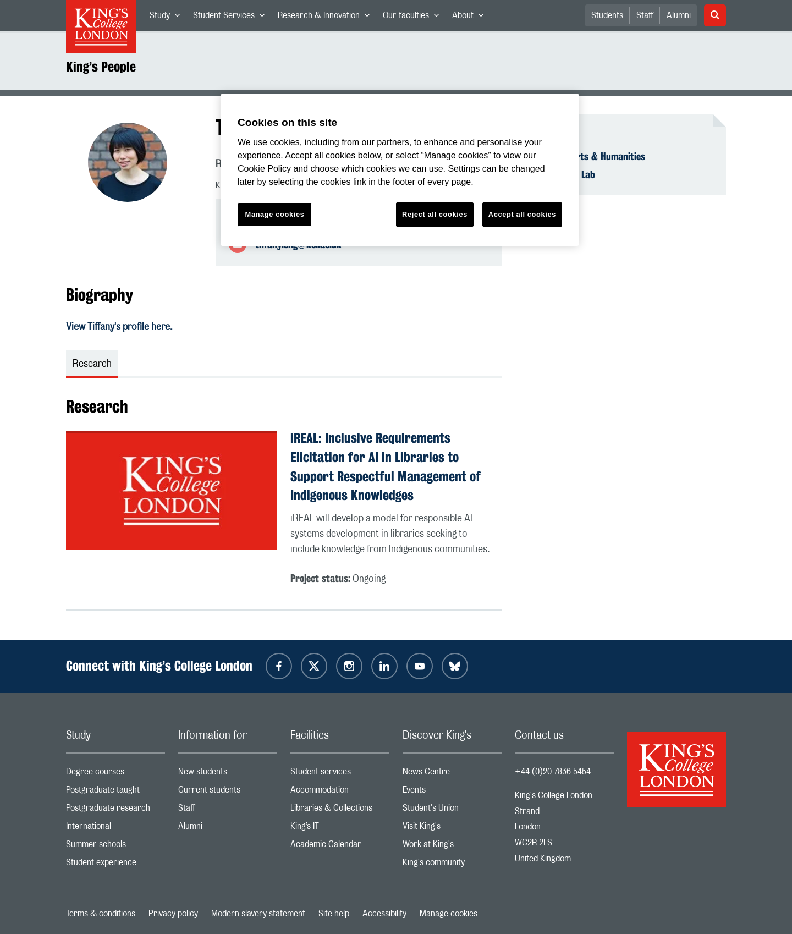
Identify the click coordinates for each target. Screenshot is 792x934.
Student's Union (452, 810)
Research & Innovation (327, 17)
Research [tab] (92, 364)
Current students (227, 792)
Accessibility (384, 913)
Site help (333, 913)
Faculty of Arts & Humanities (586, 156)
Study (168, 17)
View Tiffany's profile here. (119, 327)
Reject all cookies (435, 214)
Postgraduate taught (115, 792)
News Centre (452, 774)
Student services (339, 774)
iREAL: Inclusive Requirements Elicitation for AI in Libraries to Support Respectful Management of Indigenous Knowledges (385, 466)
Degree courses (115, 774)
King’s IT (339, 829)
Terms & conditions (100, 913)
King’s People (101, 66)
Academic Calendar (339, 847)
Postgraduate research (115, 810)
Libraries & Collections (339, 810)
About (471, 17)
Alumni (679, 15)
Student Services (232, 17)
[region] (400, 170)
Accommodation (339, 792)
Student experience (115, 865)
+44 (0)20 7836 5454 (553, 771)
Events (452, 792)
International (115, 829)
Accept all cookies (522, 214)
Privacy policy (173, 913)
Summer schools (115, 847)
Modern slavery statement (258, 913)
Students (607, 15)
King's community (452, 865)
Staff (644, 15)
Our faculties (414, 17)
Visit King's (452, 829)
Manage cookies (448, 913)
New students (227, 774)
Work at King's (452, 847)
